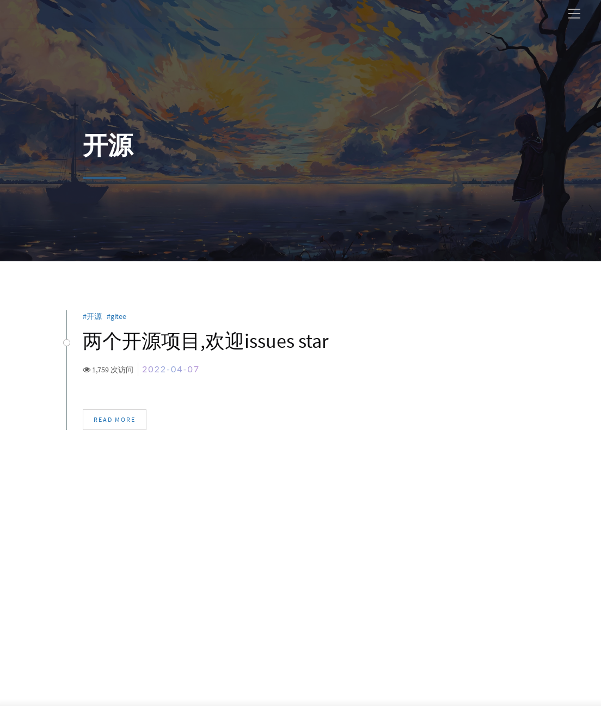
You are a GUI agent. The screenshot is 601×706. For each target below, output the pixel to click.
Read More (114, 419)
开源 (96, 316)
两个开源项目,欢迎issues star (205, 341)
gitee (120, 316)
